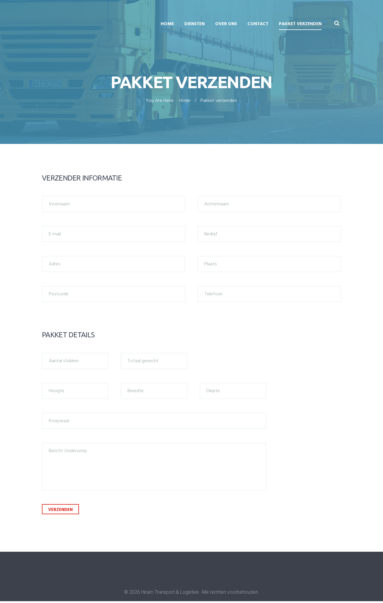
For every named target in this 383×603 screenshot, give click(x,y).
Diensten (194, 24)
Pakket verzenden (300, 24)
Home (167, 24)
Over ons (226, 24)
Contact (257, 24)
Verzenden (63, 511)
